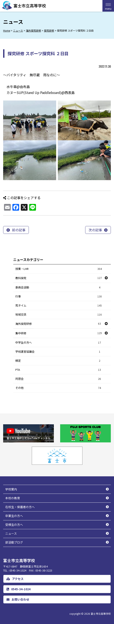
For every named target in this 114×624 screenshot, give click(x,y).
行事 (58, 296)
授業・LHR (58, 268)
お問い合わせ (18, 599)
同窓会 (58, 378)
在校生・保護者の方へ (20, 507)
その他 (58, 387)
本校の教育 (12, 498)
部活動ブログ (14, 542)
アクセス (15, 579)
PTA (58, 369)
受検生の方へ (14, 524)
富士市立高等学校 (101, 613)
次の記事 (95, 229)
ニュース (11, 533)
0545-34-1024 (18, 589)
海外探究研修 (23, 324)
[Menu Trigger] (108, 6)
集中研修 (20, 333)
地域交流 (58, 314)
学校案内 (11, 489)
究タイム (58, 305)
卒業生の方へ (14, 516)
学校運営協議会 (58, 351)
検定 (58, 360)
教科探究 (20, 278)
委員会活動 (58, 287)
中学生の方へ (58, 342)
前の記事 (18, 229)
